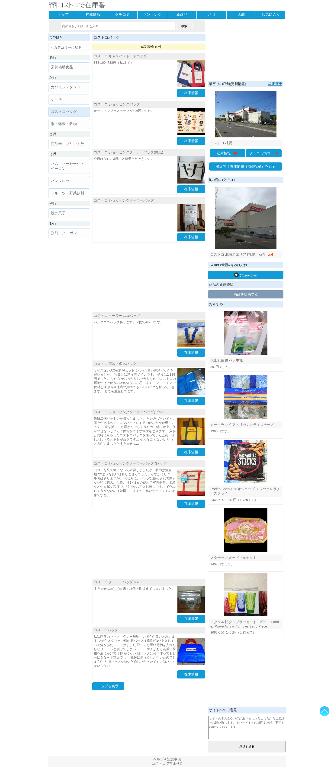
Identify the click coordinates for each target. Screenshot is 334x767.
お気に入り (270, 14)
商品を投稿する (246, 294)
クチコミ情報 (264, 153)
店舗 (241, 14)
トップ (63, 14)
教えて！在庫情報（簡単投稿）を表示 (245, 166)
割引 (211, 14)
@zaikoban (245, 275)
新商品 (181, 14)
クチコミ (122, 14)
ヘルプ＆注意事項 (167, 759)
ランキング (152, 14)
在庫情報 (93, 14)
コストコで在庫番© (167, 763)
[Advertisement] (149, 277)
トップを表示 (108, 686)
